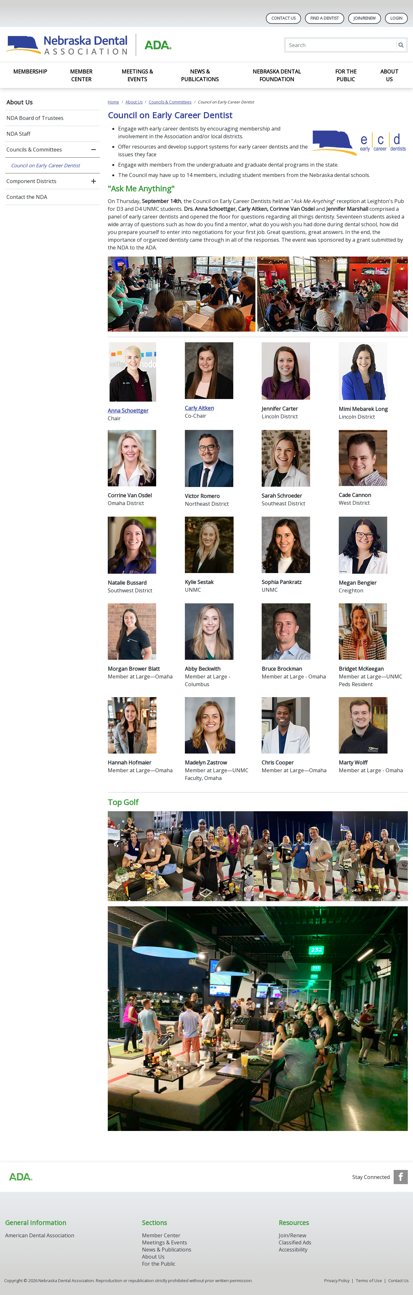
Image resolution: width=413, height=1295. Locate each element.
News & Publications (200, 75)
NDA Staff (18, 133)
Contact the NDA (26, 196)
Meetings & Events (137, 75)
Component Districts (31, 181)
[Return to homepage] (88, 45)
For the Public (346, 75)
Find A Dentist (324, 18)
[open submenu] (93, 181)
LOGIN (396, 18)
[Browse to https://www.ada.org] (20, 1177)
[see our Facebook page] (401, 1177)
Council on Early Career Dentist (45, 165)
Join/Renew (365, 18)
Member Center (81, 75)
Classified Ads (295, 1242)
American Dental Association (39, 1235)
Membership (30, 71)
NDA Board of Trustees (35, 118)
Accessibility (293, 1249)
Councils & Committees (34, 149)
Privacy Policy (336, 1280)
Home (113, 102)
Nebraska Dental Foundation (277, 75)
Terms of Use (369, 1280)
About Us (389, 75)
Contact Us (283, 18)
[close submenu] (93, 149)
